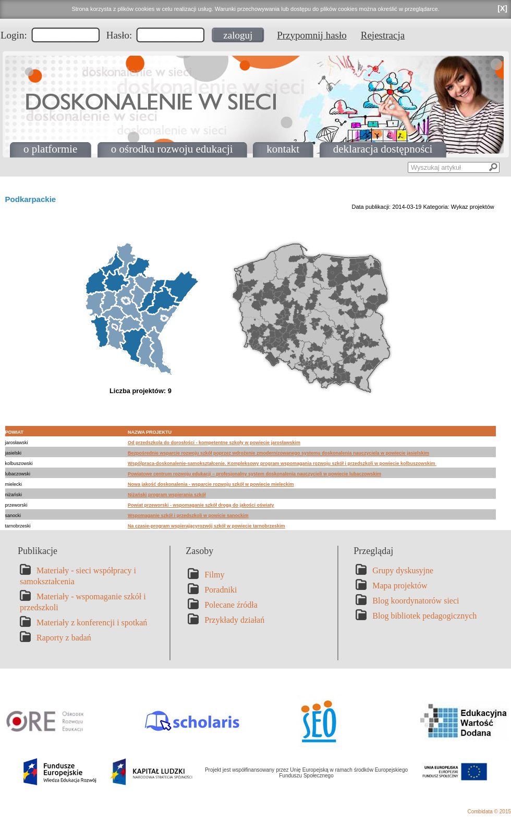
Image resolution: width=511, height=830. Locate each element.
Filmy (214, 574)
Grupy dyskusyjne (402, 570)
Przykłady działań (234, 619)
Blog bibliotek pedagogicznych (424, 615)
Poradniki (220, 589)
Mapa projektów (399, 585)
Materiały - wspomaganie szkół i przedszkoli (83, 602)
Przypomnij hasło (312, 35)
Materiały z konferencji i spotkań (91, 622)
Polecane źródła (231, 604)
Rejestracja (383, 35)
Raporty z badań (63, 637)
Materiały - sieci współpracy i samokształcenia (78, 576)
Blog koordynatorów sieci (415, 600)
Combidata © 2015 (489, 811)
